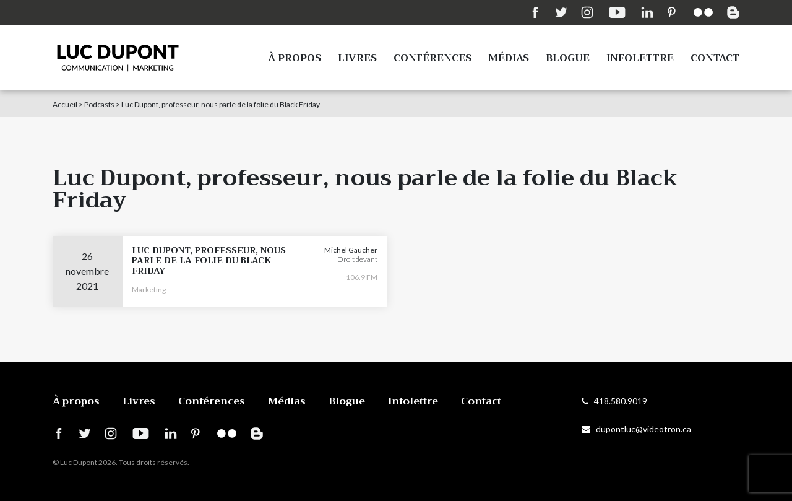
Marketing (149, 289)
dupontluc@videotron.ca (636, 429)
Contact (715, 58)
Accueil (65, 104)
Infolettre (640, 58)
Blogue (568, 58)
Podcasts (99, 104)
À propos (294, 58)
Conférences (432, 58)
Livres (357, 58)
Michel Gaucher (350, 250)
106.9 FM (361, 277)
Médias (508, 58)
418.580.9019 (614, 401)
